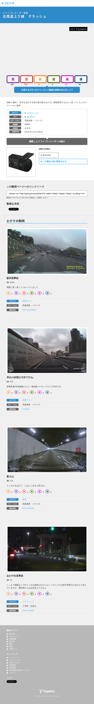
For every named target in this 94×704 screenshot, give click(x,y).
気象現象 (12, 639)
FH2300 (25, 409)
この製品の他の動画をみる (54, 161)
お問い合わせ (14, 663)
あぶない (31, 117)
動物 (11, 644)
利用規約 (12, 665)
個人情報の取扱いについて (19, 670)
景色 (24, 499)
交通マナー (27, 301)
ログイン (12, 673)
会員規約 (12, 668)
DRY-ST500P (28, 611)
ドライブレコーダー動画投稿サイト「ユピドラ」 (10, 3)
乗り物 (11, 641)
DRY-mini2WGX (29, 310)
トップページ (14, 658)
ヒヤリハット (33, 113)
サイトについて (15, 660)
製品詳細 (47, 155)
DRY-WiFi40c (28, 508)
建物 (11, 646)
